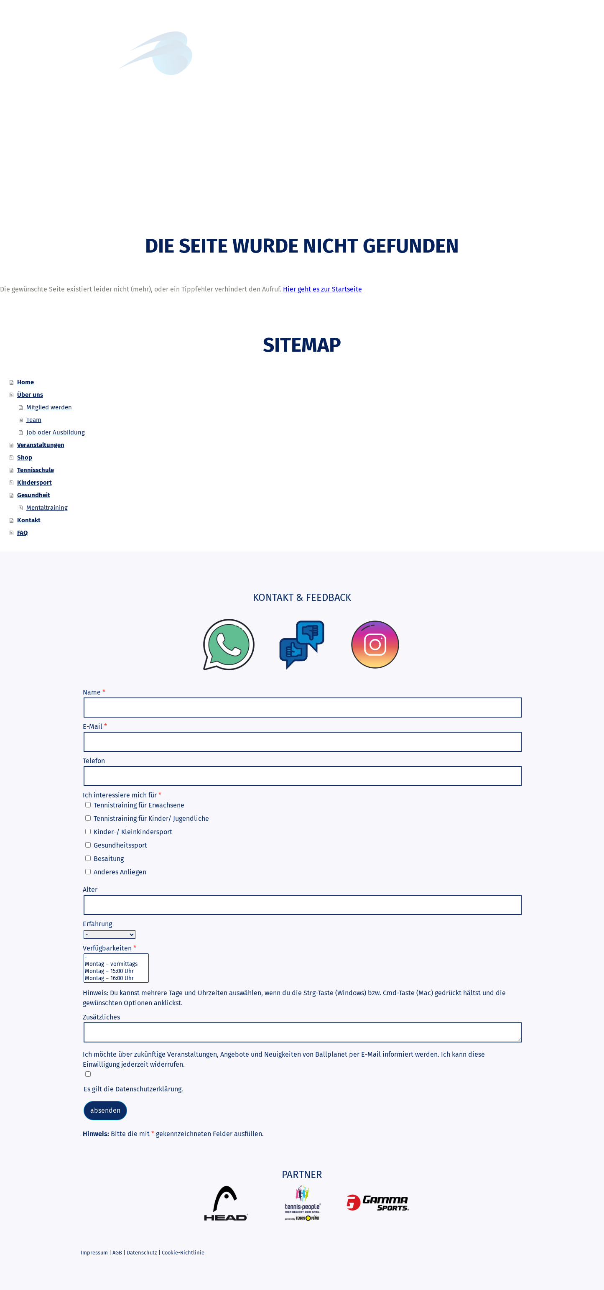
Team (33, 420)
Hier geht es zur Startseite (322, 289)
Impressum (94, 1252)
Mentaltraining (47, 507)
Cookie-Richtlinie (183, 1252)
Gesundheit (421, 207)
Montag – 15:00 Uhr (116, 971)
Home (105, 207)
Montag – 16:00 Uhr (116, 978)
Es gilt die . (133, 1089)
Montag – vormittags (116, 964)
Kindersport (364, 207)
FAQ (502, 207)
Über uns (144, 207)
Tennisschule (304, 207)
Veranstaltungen (204, 207)
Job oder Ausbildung (55, 432)
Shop (258, 207)
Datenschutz (142, 1252)
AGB (117, 1252)
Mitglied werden (49, 407)
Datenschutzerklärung (148, 1089)
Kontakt (469, 207)
